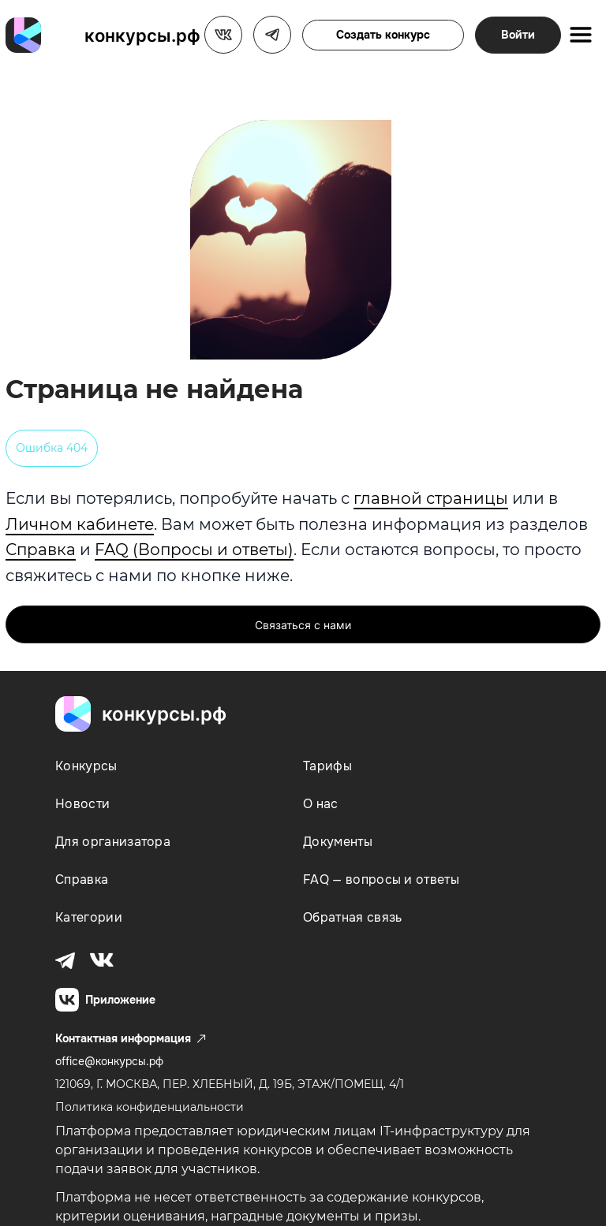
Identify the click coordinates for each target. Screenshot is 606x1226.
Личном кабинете (80, 524)
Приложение (105, 1000)
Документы (337, 841)
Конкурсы (86, 766)
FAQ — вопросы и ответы (381, 879)
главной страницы (431, 498)
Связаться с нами (303, 625)
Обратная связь (352, 917)
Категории (88, 917)
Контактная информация (130, 1038)
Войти (518, 35)
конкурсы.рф (142, 35)
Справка (41, 549)
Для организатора (112, 841)
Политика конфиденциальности (149, 1107)
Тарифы (327, 766)
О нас (321, 804)
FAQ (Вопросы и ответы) (194, 549)
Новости (82, 804)
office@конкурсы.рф (109, 1061)
